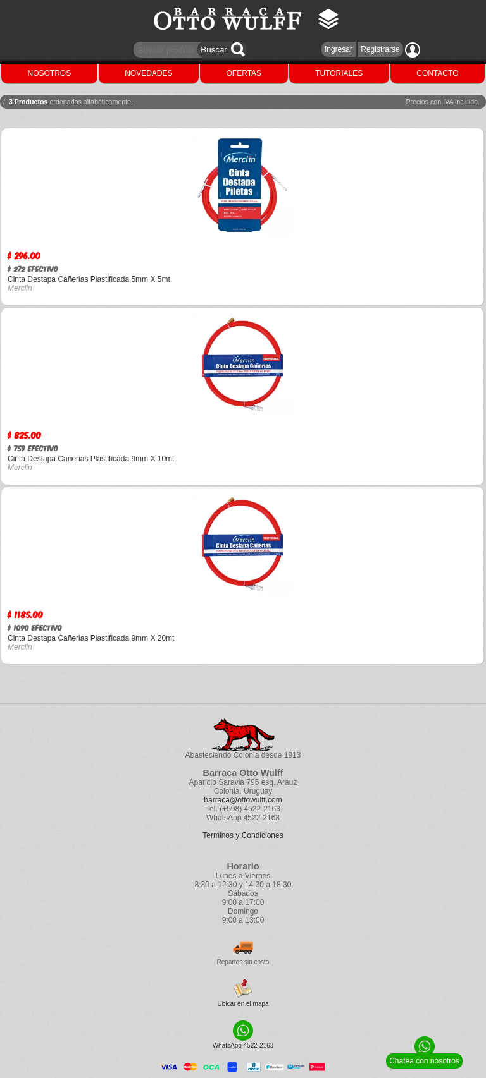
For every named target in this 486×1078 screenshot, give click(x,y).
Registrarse (380, 49)
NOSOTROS (50, 73)
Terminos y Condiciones (242, 835)
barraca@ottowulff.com (243, 800)
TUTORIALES (339, 73)
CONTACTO (437, 73)
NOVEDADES (148, 73)
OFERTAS (244, 73)
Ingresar (338, 49)
